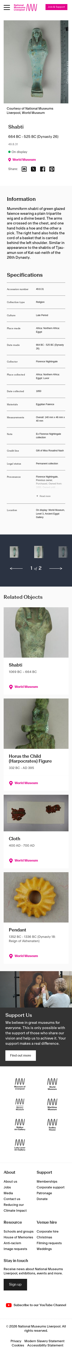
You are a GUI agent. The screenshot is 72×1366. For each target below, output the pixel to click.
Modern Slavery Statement (44, 1341)
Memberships (47, 1181)
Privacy (16, 1341)
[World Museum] (52, 1084)
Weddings (44, 1249)
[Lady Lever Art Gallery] (20, 1145)
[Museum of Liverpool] (20, 1084)
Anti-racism (12, 1243)
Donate (42, 1199)
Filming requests (49, 1243)
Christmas (44, 1237)
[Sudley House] (52, 1124)
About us (10, 1181)
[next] (55, 568)
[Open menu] (7, 7)
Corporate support (51, 1187)
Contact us (12, 1199)
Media (8, 1193)
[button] (14, 554)
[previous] (16, 568)
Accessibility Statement (45, 1345)
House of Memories (18, 1237)
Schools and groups (19, 1231)
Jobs (7, 1187)
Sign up (15, 1285)
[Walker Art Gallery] (20, 1124)
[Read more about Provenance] (50, 487)
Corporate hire (48, 1231)
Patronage (44, 1193)
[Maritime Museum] (52, 1104)
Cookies (18, 1345)
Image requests (15, 1249)
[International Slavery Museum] (20, 1104)
